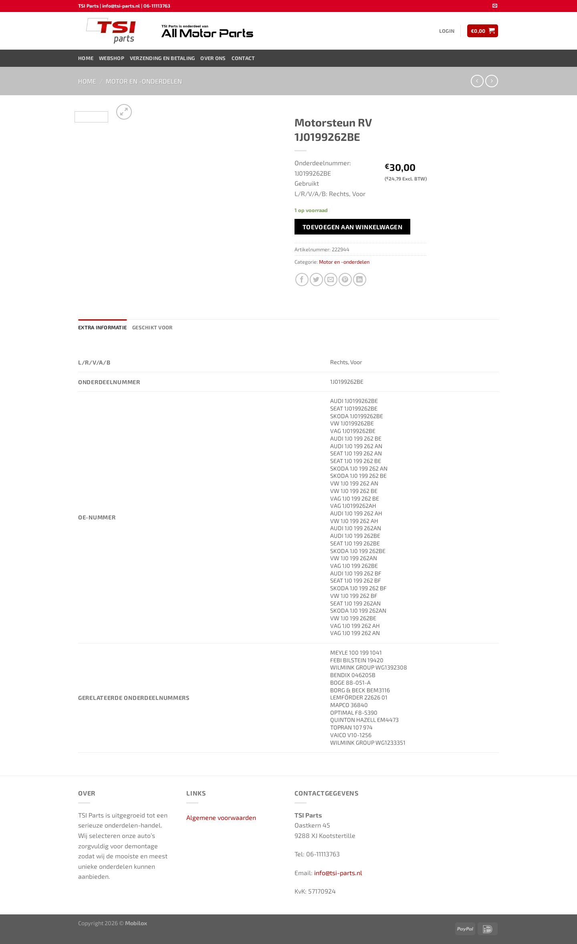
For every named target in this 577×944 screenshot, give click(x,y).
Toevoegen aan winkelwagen (353, 226)
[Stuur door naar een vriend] (330, 279)
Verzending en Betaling (162, 58)
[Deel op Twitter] (316, 279)
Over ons (213, 58)
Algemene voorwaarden (221, 817)
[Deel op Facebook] (302, 279)
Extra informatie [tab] (102, 327)
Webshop (111, 58)
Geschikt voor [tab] (152, 327)
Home (85, 58)
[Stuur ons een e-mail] (494, 6)
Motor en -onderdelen (144, 81)
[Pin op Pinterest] (345, 279)
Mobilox (136, 923)
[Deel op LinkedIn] (359, 279)
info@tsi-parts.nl (338, 872)
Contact (243, 58)
